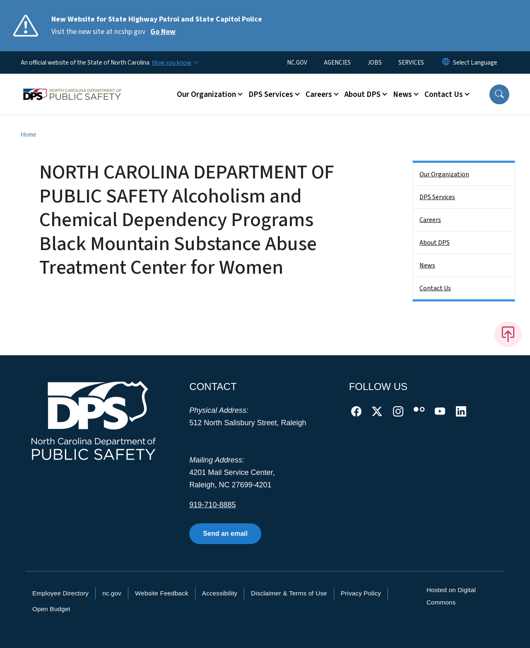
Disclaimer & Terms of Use (289, 593)
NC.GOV (297, 62)
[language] (475, 62)
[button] (499, 94)
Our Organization (444, 174)
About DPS (434, 242)
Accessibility (219, 593)
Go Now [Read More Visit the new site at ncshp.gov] (163, 31)
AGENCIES (337, 62)
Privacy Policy (361, 593)
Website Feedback (161, 593)
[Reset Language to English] (446, 62)
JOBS (374, 62)
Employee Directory (60, 593)
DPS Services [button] (270, 94)
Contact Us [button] (443, 94)
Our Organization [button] (206, 94)
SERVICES (411, 62)
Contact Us (435, 288)
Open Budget (51, 608)
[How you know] (175, 62)
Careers (430, 219)
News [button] (402, 94)
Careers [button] (319, 94)
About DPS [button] (362, 94)
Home (28, 134)
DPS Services (437, 197)
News (427, 265)
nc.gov (111, 593)
